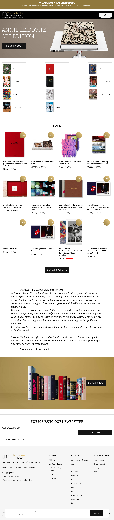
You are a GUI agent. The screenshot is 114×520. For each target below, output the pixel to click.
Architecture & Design (80, 460)
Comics (97, 69)
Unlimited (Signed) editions (57, 469)
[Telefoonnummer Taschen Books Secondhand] (105, 15)
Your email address (11, 428)
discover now (95, 383)
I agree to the (15, 439)
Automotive (55, 69)
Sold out (52, 478)
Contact (96, 472)
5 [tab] (62, 51)
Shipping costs (99, 464)
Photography (99, 94)
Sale (51, 474)
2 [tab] (54, 51)
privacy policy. (20, 439)
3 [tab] (57, 51)
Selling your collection (102, 468)
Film (52, 81)
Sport (53, 107)
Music (10, 94)
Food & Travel (99, 81)
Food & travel (76, 483)
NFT (52, 94)
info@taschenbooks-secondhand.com (18, 480)
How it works (98, 460)
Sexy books (12, 107)
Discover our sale (57, 270)
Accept (97, 513)
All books (52, 460)
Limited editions (55, 464)
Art (8, 69)
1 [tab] (52, 51)
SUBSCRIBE (95, 432)
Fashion (10, 81)
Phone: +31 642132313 (10, 476)
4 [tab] (60, 51)
